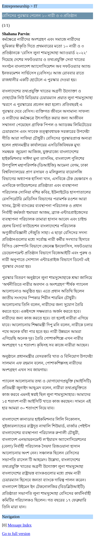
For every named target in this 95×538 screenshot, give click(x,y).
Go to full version (16, 534)
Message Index (20, 525)
